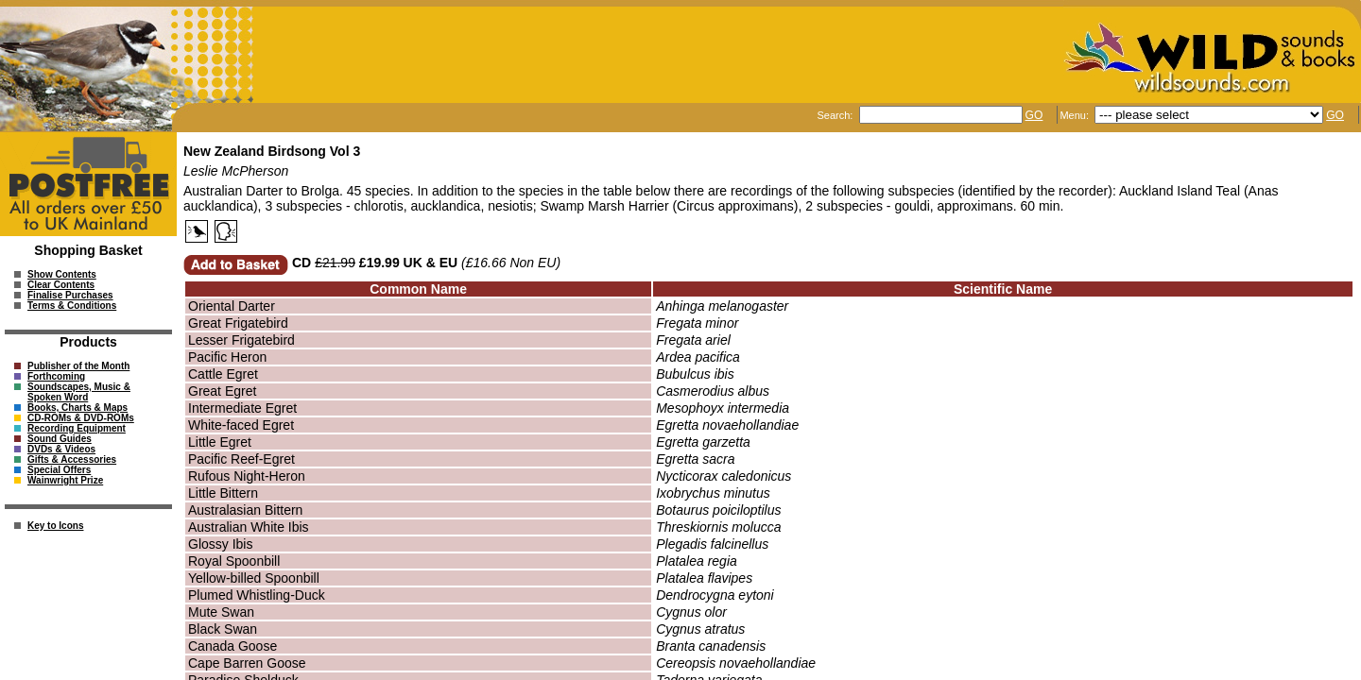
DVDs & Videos (61, 449)
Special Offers (59, 470)
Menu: (1076, 115)
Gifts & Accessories (71, 459)
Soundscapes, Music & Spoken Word (78, 392)
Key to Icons (55, 525)
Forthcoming (56, 376)
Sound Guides (59, 439)
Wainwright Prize (65, 480)
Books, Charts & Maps (77, 407)
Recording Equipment (76, 428)
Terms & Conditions (71, 305)
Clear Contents (61, 285)
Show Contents (61, 274)
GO (1034, 115)
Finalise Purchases (70, 295)
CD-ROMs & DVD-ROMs (80, 418)
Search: (836, 115)
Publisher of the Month (78, 366)
